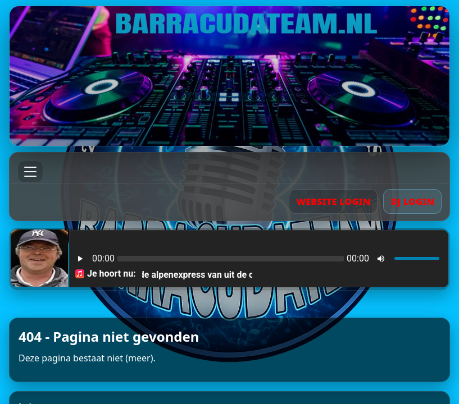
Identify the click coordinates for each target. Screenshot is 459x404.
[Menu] (30, 171)
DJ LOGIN (412, 201)
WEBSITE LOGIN (333, 201)
